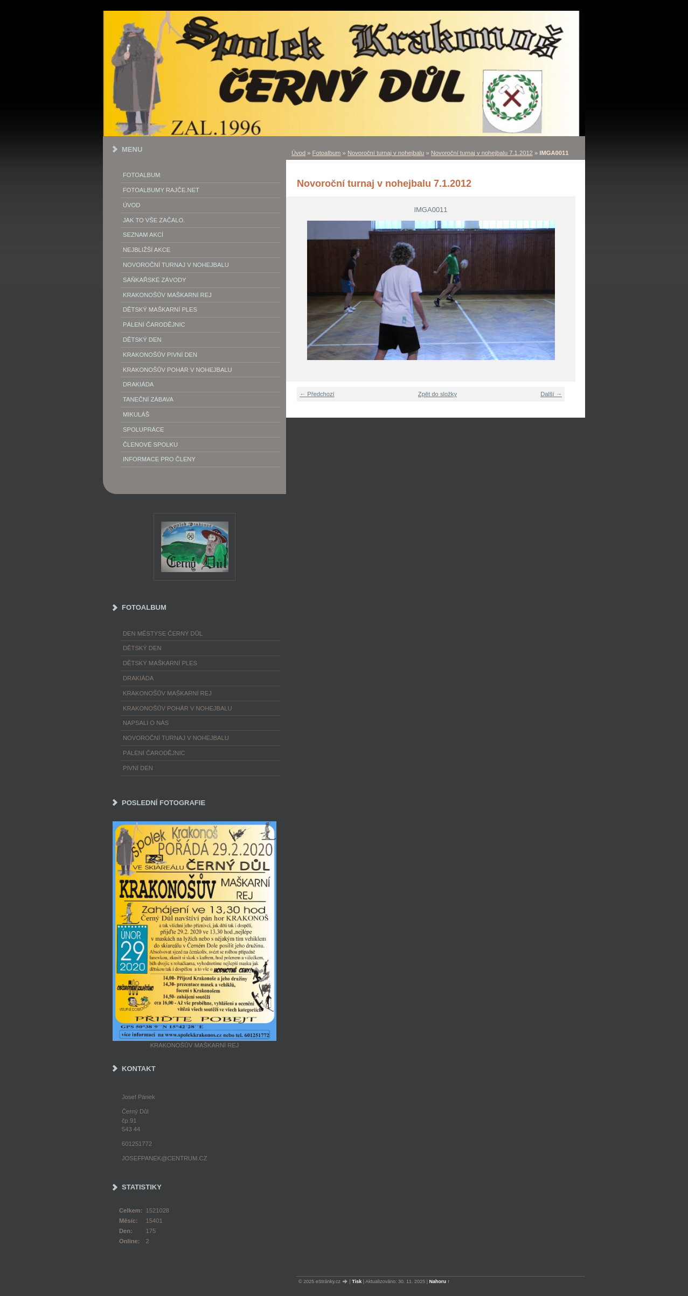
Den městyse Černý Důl (163, 633)
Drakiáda (138, 384)
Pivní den (138, 768)
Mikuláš (136, 414)
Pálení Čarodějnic (154, 324)
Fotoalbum (326, 153)
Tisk (357, 1281)
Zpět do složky (437, 394)
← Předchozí (317, 394)
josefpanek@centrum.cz (164, 1158)
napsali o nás (146, 723)
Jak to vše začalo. (154, 220)
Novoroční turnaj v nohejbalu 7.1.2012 (482, 153)
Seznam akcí (143, 234)
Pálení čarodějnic (154, 753)
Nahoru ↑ (439, 1281)
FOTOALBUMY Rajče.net (161, 190)
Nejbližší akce (146, 249)
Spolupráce (143, 429)
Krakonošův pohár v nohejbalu (177, 370)
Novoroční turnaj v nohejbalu (386, 153)
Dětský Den (142, 339)
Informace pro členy (159, 459)
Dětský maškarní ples (160, 309)
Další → (551, 394)
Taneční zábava (148, 399)
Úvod (298, 153)
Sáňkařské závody (154, 280)
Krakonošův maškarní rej (167, 295)
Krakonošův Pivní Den (160, 354)
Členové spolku (150, 444)
